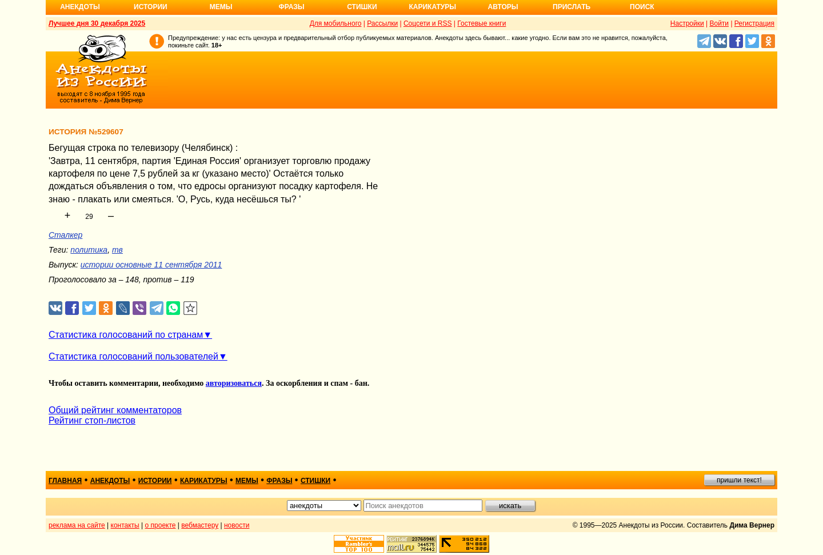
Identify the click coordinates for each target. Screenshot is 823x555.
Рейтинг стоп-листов (92, 420)
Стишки (362, 7)
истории (155, 481)
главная (65, 481)
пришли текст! (739, 480)
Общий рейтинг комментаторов (115, 410)
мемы (246, 481)
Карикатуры (432, 7)
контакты (125, 525)
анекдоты (110, 481)
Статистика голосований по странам (126, 335)
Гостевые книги (481, 23)
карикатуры (203, 481)
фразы (279, 481)
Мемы (221, 7)
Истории (150, 7)
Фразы (291, 7)
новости (236, 525)
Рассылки (382, 23)
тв (117, 249)
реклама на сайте (77, 525)
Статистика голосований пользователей (133, 356)
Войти (719, 23)
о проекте (160, 525)
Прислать (571, 7)
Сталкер (65, 234)
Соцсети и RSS (427, 23)
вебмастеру (199, 525)
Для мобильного (336, 23)
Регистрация (754, 23)
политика (88, 249)
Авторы (503, 7)
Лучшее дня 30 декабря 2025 (97, 23)
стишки (315, 481)
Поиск (642, 7)
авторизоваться (234, 383)
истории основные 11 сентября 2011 (151, 264)
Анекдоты (80, 7)
